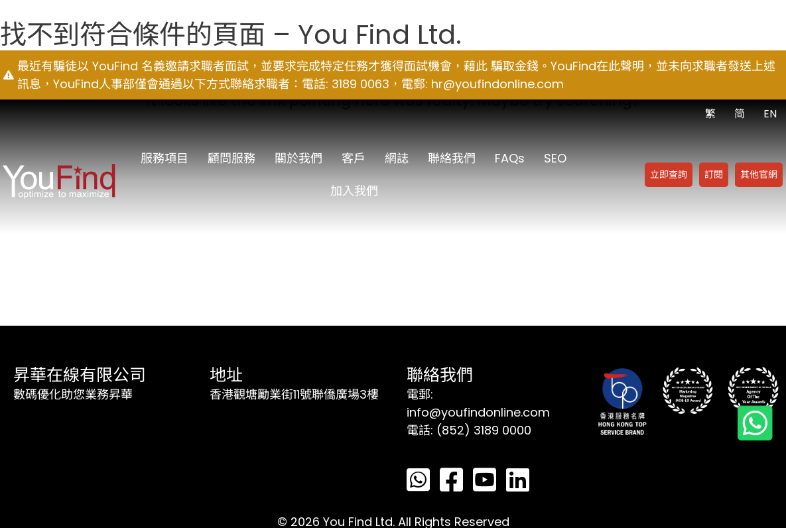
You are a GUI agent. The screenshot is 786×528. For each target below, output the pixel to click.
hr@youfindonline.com (497, 84)
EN (770, 113)
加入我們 (354, 190)
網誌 (397, 158)
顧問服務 (231, 158)
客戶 (353, 158)
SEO (555, 158)
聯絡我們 (452, 158)
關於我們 (298, 158)
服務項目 (164, 158)
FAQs (510, 158)
